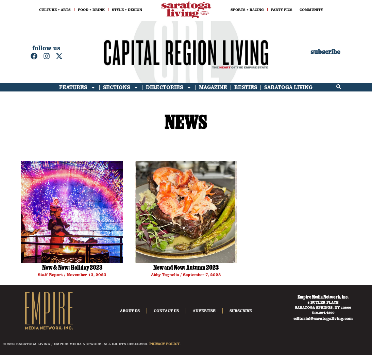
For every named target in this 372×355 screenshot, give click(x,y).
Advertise (204, 310)
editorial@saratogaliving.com (323, 318)
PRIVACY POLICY (164, 343)
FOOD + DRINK (91, 9)
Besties (245, 87)
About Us (130, 310)
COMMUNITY (311, 9)
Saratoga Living (288, 87)
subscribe (325, 52)
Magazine (213, 87)
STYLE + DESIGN (127, 9)
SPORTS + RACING (247, 9)
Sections (121, 87)
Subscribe (241, 310)
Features (77, 87)
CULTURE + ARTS (55, 9)
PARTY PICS (281, 9)
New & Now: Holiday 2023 (72, 268)
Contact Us (166, 310)
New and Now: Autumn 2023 (186, 268)
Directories (169, 87)
